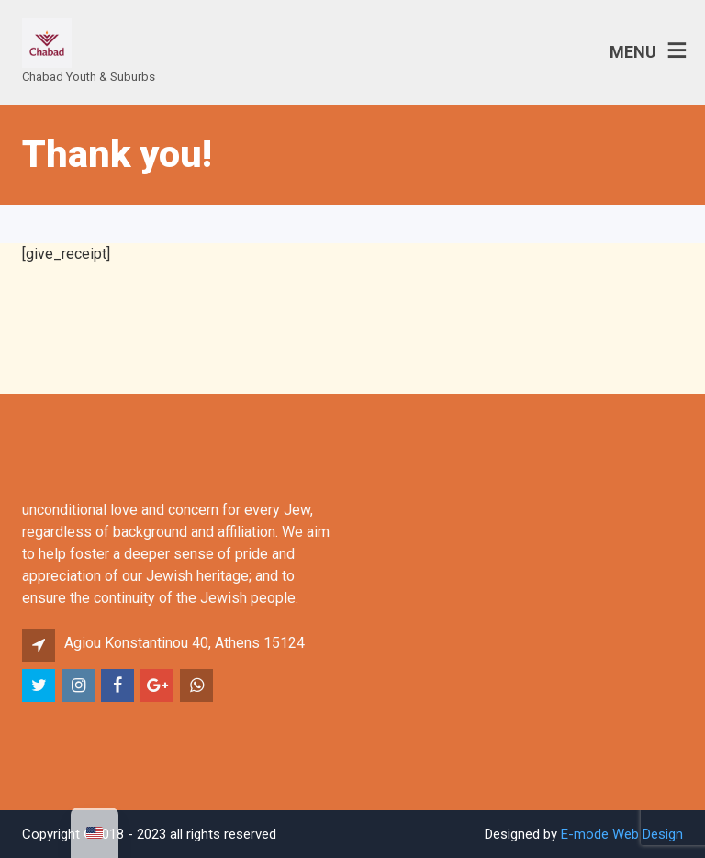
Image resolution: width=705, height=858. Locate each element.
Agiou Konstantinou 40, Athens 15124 (184, 643)
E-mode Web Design (622, 834)
